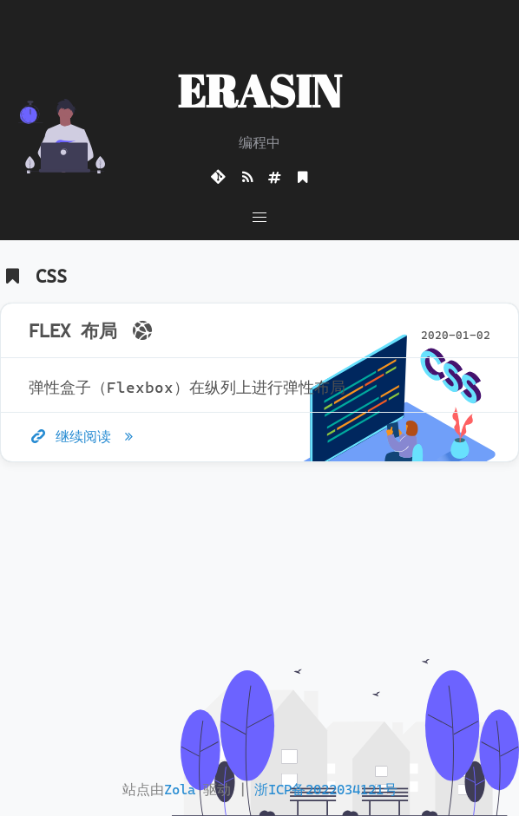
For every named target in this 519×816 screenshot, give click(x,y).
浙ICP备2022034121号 (325, 789)
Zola (179, 789)
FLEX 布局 (93, 331)
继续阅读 (84, 436)
